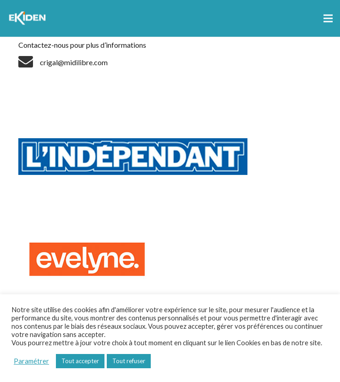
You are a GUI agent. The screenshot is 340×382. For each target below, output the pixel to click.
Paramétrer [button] (31, 361)
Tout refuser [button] (128, 361)
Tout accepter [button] (80, 361)
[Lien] (28, 18)
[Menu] (328, 18)
